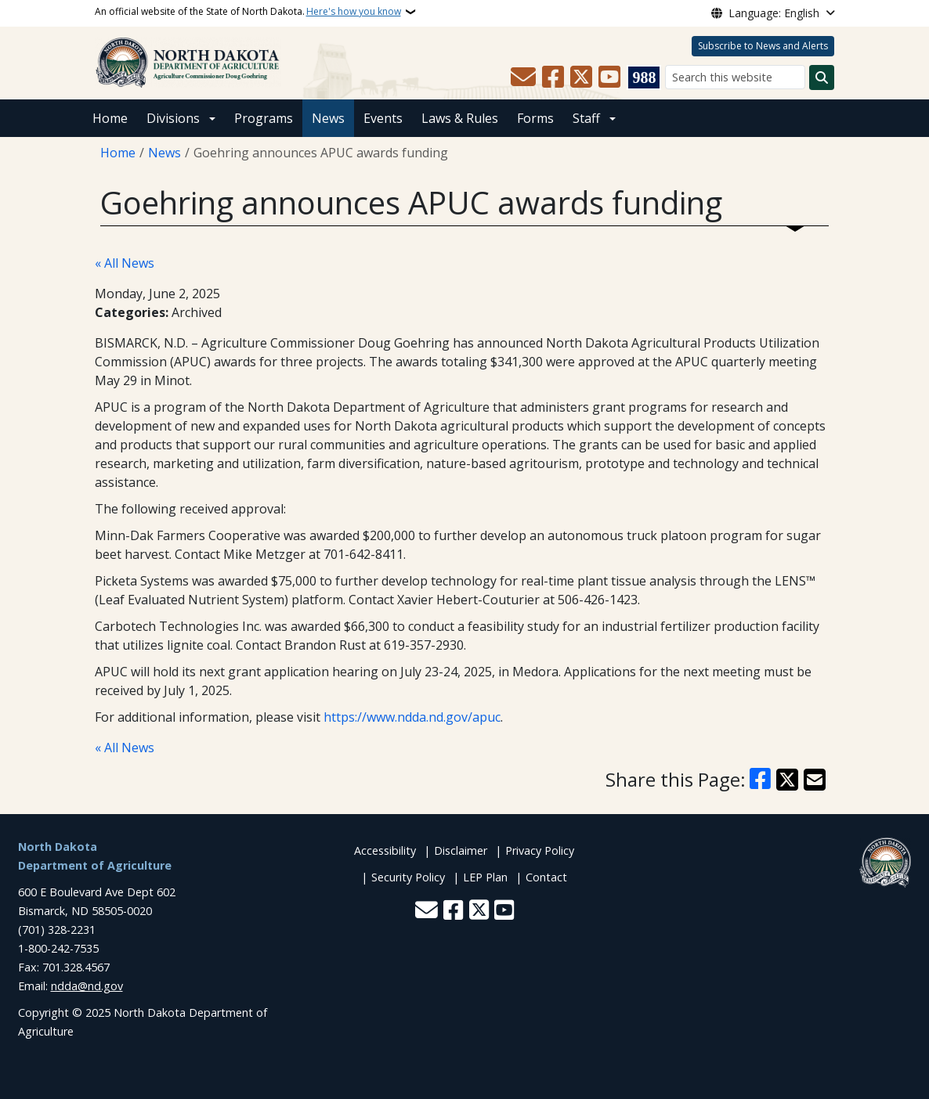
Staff (586, 118)
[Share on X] (787, 780)
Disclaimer (460, 850)
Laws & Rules (459, 118)
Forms (535, 118)
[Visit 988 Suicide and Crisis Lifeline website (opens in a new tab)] (644, 77)
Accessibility (385, 850)
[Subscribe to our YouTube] (609, 77)
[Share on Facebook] (760, 780)
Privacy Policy (539, 850)
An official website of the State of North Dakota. (248, 12)
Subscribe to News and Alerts (763, 45)
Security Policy (408, 877)
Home (110, 118)
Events (383, 118)
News (328, 118)
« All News (124, 263)
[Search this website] (735, 77)
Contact (546, 877)
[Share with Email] (814, 780)
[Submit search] (821, 77)
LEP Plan (485, 877)
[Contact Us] (523, 77)
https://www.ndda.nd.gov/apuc (412, 717)
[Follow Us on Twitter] (581, 77)
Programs (263, 118)
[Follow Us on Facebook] (553, 77)
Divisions (173, 118)
